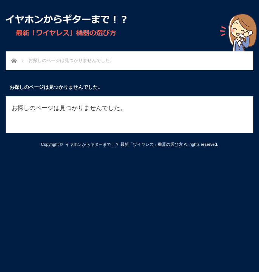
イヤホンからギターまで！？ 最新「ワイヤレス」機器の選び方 (124, 144)
